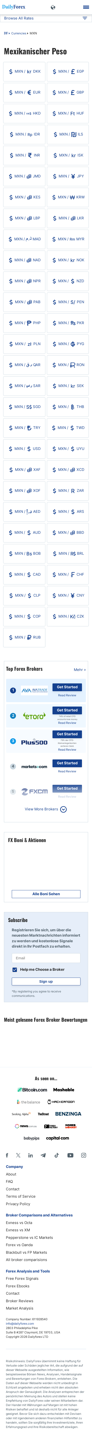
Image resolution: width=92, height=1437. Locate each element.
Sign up (46, 981)
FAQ (9, 1181)
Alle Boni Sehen (46, 894)
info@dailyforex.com (20, 1323)
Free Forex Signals (22, 1278)
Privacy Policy (18, 1204)
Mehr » (80, 669)
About (11, 1174)
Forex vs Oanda (19, 1245)
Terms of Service (21, 1196)
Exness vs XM (18, 1230)
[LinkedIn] (30, 1155)
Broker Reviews (19, 1301)
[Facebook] (7, 1155)
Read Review (67, 695)
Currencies (18, 33)
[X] (18, 1155)
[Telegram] (43, 1155)
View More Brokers (41, 809)
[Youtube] (70, 1155)
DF (6, 33)
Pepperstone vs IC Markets (29, 1237)
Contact (12, 1189)
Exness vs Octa (19, 1222)
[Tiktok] (57, 1155)
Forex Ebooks (17, 1286)
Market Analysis (19, 1308)
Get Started (67, 687)
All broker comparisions (26, 1259)
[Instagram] (83, 1155)
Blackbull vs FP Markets (26, 1252)
